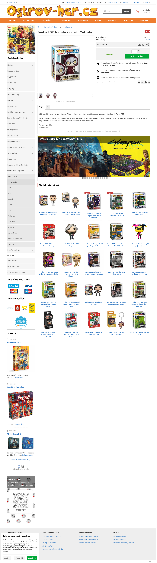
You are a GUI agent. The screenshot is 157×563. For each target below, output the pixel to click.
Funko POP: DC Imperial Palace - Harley (48, 245)
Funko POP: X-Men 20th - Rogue (71, 245)
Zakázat (7, 558)
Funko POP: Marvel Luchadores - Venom (139, 273)
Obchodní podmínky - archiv (123, 543)
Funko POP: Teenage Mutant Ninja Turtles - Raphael (139, 304)
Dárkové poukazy (119, 539)
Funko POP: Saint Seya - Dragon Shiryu (139, 214)
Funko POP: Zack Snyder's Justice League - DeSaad (116, 303)
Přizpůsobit (19, 558)
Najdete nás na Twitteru (87, 543)
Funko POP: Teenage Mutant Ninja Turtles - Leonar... (49, 304)
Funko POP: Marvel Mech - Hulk (139, 333)
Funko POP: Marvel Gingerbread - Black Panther (94, 216)
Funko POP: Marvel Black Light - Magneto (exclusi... (48, 273)
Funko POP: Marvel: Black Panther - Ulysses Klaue (71, 214)
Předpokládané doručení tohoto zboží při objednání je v (124, 64)
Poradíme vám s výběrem (51, 536)
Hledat (126, 11)
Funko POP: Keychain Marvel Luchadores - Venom (48, 334)
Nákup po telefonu (49, 543)
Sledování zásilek (119, 536)
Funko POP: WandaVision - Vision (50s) (116, 273)
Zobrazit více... (19, 377)
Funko (148, 39)
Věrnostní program (49, 539)
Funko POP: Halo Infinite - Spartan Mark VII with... (116, 245)
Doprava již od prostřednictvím (121, 71)
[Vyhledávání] (112, 11)
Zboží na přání (47, 546)
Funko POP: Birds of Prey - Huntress (93, 303)
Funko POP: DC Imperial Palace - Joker (94, 333)
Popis (41, 107)
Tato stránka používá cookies (16, 536)
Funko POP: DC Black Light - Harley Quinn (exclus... (139, 245)
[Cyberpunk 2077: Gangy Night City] (94, 158)
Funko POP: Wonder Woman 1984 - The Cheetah (71, 274)
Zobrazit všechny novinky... (21, 460)
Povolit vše (32, 558)
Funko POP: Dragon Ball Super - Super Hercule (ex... (71, 304)
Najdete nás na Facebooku (88, 536)
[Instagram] (21, 500)
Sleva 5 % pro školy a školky (52, 549)
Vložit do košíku (137, 56)
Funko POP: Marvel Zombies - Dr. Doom (116, 215)
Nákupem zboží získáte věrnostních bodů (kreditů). (121, 77)
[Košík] (143, 11)
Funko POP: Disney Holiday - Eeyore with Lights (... (71, 334)
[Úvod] (52, 11)
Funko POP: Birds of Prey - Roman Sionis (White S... (48, 214)
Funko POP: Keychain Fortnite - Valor (116, 333)
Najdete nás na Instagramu (88, 539)
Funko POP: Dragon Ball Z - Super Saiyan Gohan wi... (94, 245)
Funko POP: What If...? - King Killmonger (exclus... (94, 273)
